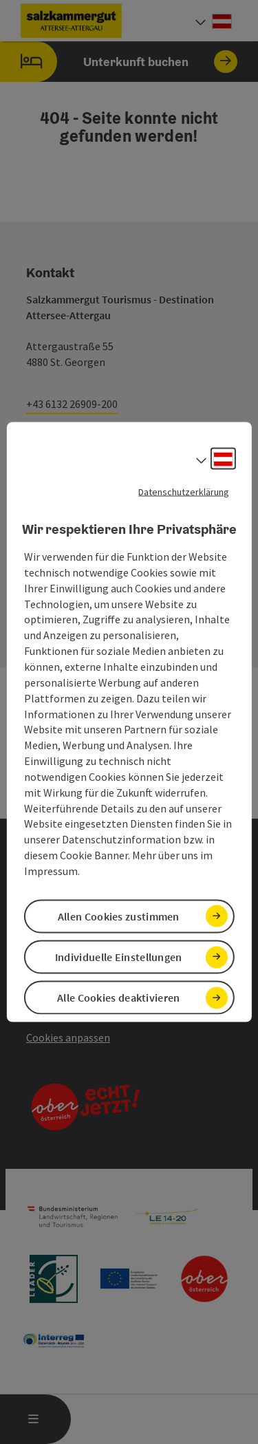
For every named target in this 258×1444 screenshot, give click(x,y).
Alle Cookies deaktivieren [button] (118, 997)
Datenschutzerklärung (183, 491)
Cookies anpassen (68, 1037)
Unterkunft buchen (118, 61)
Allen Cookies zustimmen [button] (119, 916)
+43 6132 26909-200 (72, 404)
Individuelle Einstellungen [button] (118, 957)
